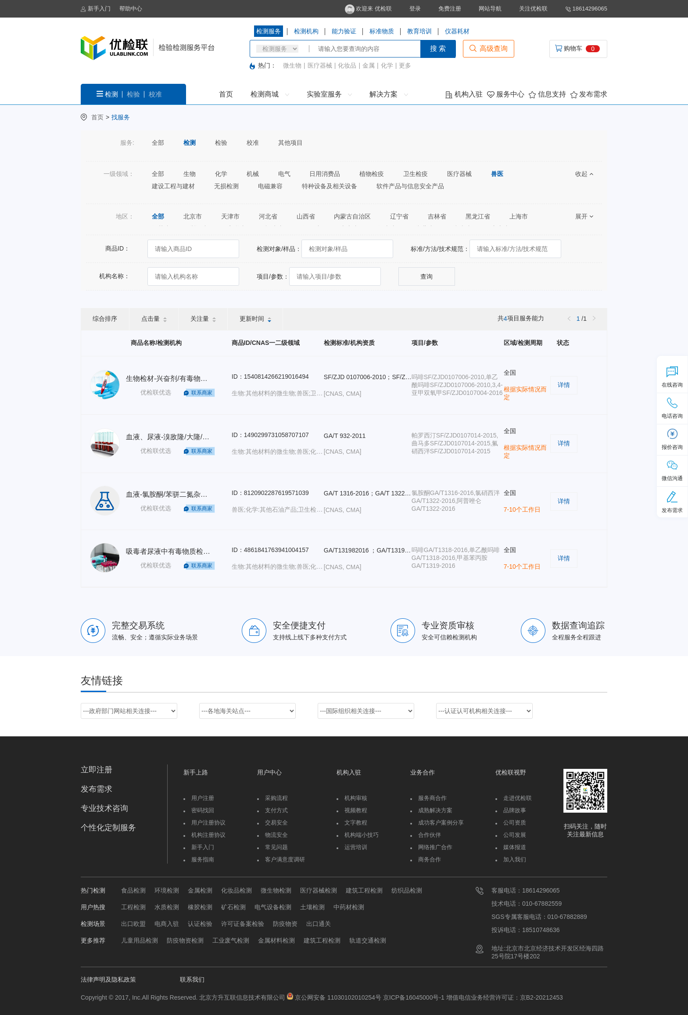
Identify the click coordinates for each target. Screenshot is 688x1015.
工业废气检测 (230, 940)
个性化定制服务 (108, 827)
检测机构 (306, 31)
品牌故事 (514, 810)
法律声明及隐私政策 (108, 979)
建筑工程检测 (364, 890)
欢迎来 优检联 (368, 8)
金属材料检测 (276, 940)
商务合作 (429, 859)
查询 (426, 276)
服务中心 (505, 94)
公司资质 (514, 822)
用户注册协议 (208, 822)
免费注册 (449, 8)
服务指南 (202, 859)
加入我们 (514, 859)
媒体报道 (514, 847)
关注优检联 (533, 8)
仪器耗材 (457, 31)
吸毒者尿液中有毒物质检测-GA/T (177, 551)
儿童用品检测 (139, 940)
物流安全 (276, 835)
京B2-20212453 (541, 997)
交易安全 (276, 822)
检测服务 (268, 31)
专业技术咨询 (104, 808)
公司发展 (514, 835)
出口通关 (318, 923)
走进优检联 (517, 798)
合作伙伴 (429, 835)
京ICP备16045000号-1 (412, 997)
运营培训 (355, 847)
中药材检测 (348, 907)
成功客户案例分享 (441, 822)
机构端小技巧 (361, 835)
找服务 (120, 117)
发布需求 (588, 94)
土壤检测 (312, 907)
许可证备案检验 (242, 923)
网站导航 (490, 8)
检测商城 (270, 94)
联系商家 (201, 393)
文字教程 (355, 822)
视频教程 (355, 810)
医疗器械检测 (318, 890)
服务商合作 (432, 798)
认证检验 (200, 923)
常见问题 (276, 847)
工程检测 (133, 907)
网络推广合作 (435, 847)
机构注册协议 (208, 835)
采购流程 (276, 798)
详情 (564, 384)
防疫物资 (285, 923)
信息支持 (547, 94)
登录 (415, 8)
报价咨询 (672, 439)
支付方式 (276, 810)
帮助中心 (130, 8)
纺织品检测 (406, 890)
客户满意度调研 (285, 859)
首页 (226, 94)
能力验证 (344, 31)
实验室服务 (329, 94)
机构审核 (355, 798)
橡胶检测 (200, 907)
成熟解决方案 (435, 810)
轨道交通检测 (367, 940)
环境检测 (166, 890)
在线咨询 (672, 377)
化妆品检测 (236, 890)
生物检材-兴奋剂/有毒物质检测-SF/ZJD (186, 378)
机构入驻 (463, 94)
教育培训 (419, 31)
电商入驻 (166, 923)
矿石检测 (233, 907)
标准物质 (381, 31)
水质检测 (166, 907)
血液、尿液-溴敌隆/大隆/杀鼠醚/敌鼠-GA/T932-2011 (207, 437)
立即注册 (96, 769)
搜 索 (438, 48)
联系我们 (192, 979)
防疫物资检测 (185, 940)
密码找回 (202, 810)
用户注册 (202, 798)
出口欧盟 (133, 923)
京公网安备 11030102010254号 (338, 997)
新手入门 (96, 8)
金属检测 (200, 890)
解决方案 (388, 94)
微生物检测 (276, 890)
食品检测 (133, 890)
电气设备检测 (272, 907)
